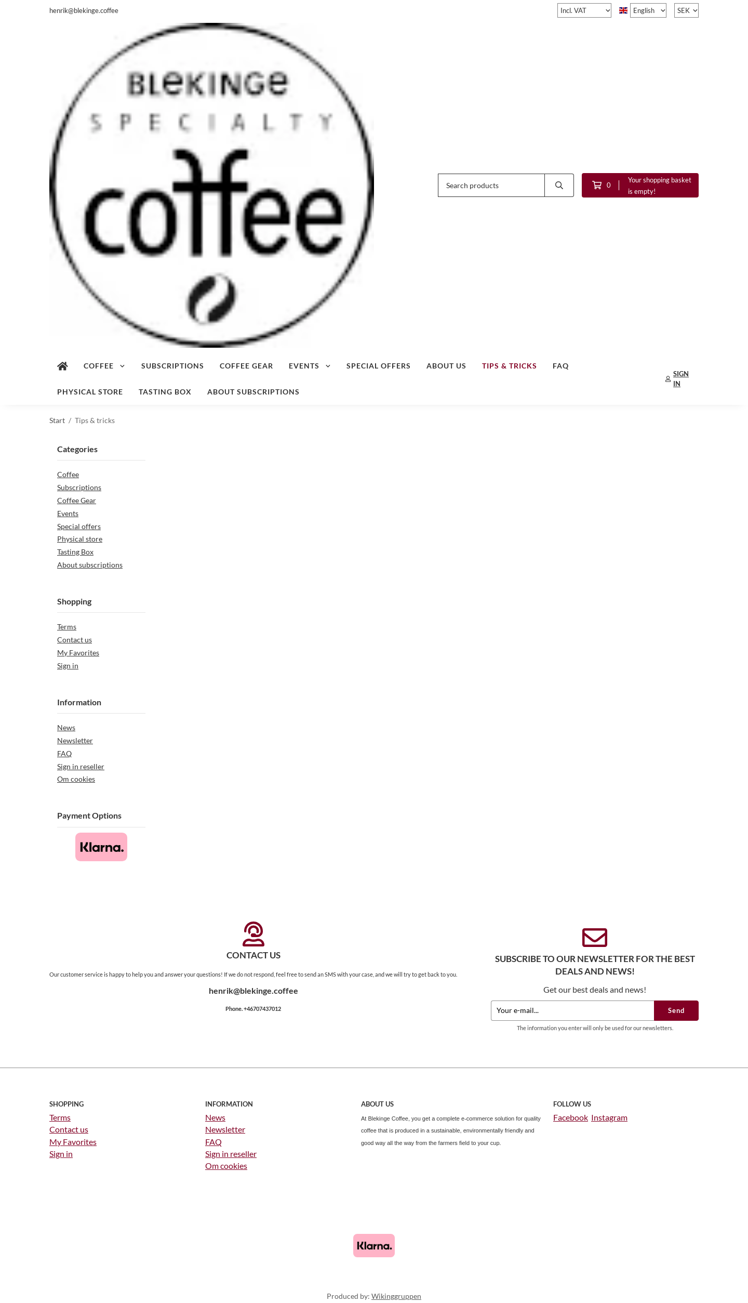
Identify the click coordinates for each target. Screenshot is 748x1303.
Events (310, 365)
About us (446, 365)
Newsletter (75, 739)
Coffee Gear (246, 365)
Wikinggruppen (396, 1295)
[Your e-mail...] (572, 1010)
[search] (559, 184)
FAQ (561, 365)
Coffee (105, 365)
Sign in (67, 665)
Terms (66, 626)
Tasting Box (165, 391)
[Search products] (491, 184)
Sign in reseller (80, 765)
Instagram (609, 1117)
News (66, 726)
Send (676, 1010)
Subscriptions (172, 365)
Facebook (570, 1117)
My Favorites (78, 652)
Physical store (90, 391)
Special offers (378, 365)
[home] (62, 365)
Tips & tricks (509, 365)
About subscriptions (253, 391)
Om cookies (76, 778)
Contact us (74, 639)
